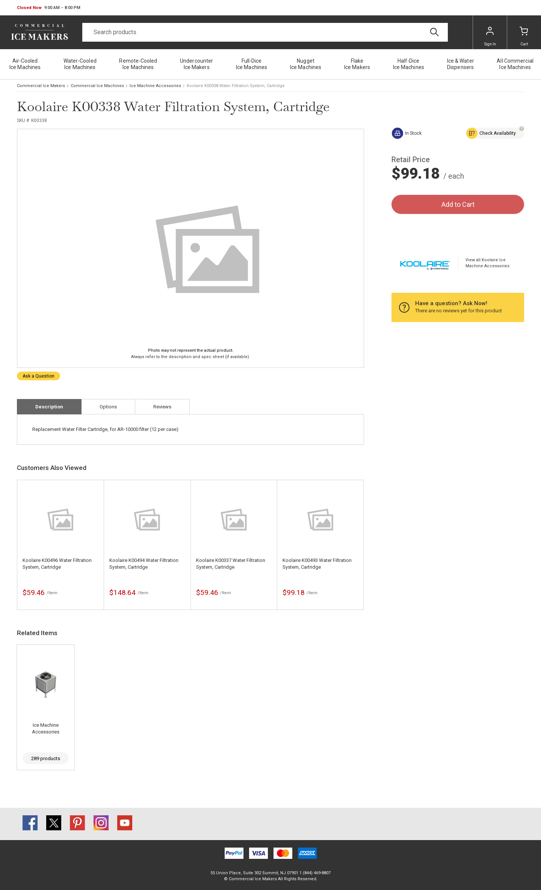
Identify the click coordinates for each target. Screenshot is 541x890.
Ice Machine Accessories (155, 85)
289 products (45, 758)
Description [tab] (49, 407)
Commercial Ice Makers (41, 85)
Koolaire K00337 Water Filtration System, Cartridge (230, 563)
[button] (48, 7)
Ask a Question (38, 376)
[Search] (265, 32)
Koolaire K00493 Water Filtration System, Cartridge (317, 563)
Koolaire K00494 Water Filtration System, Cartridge (143, 563)
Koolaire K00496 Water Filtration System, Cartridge (57, 563)
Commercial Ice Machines (97, 85)
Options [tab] (108, 407)
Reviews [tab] (162, 407)
